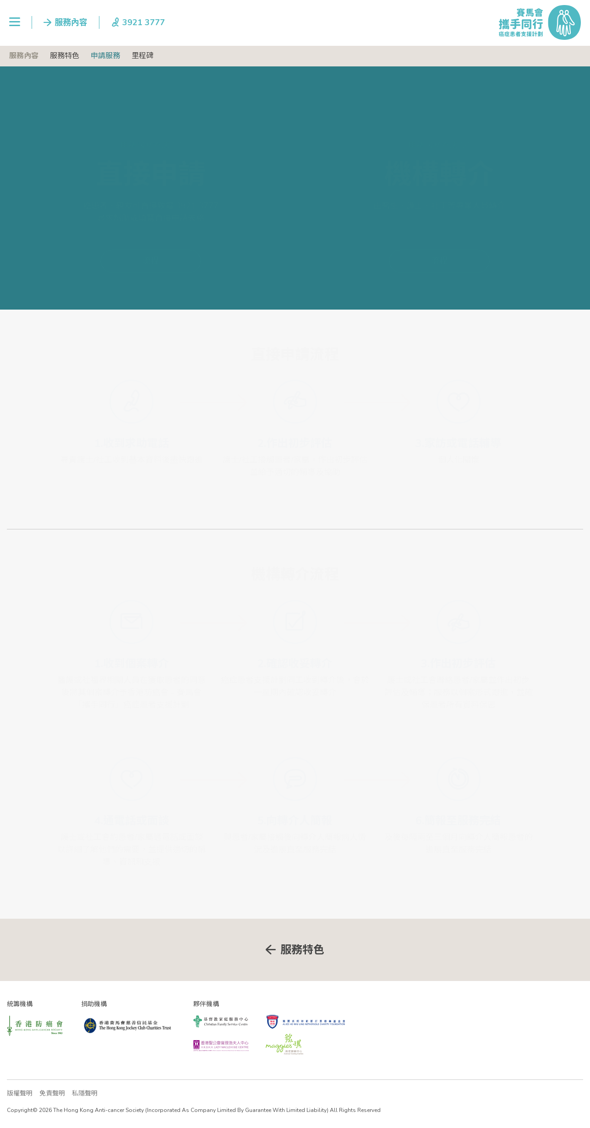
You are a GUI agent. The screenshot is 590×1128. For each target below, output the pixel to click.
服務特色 (64, 56)
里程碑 (142, 56)
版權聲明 (20, 1093)
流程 (150, 238)
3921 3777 (197, 183)
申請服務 (105, 56)
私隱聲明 (85, 1093)
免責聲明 (52, 1093)
